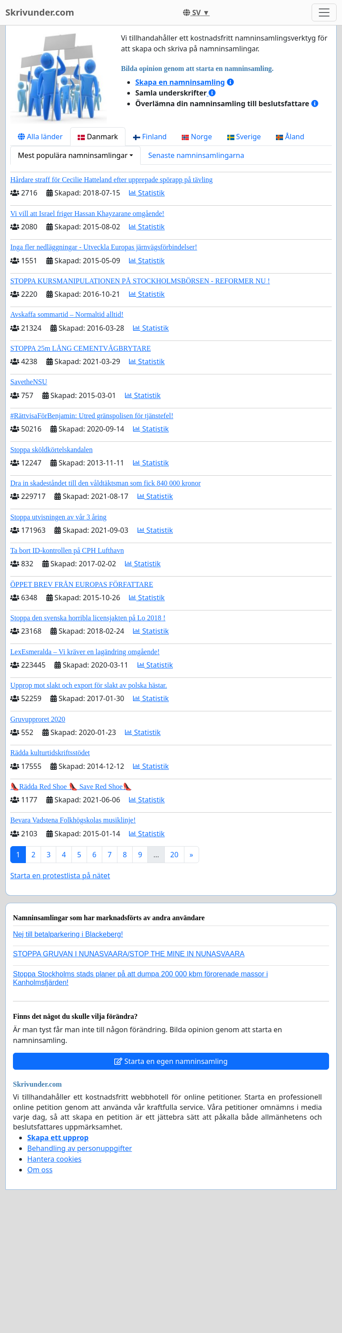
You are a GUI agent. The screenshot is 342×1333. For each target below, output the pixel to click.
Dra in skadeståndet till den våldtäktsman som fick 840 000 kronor (105, 483)
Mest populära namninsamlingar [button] (73, 155)
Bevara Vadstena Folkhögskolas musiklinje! (73, 820)
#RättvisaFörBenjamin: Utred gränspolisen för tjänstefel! (91, 415)
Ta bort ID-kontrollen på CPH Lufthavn (67, 550)
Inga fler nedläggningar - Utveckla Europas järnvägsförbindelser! (103, 247)
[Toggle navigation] (324, 12)
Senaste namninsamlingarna (196, 155)
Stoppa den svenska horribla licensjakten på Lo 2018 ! (87, 618)
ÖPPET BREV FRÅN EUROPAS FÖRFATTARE (81, 584)
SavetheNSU (28, 382)
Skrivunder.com (39, 12)
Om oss (40, 1170)
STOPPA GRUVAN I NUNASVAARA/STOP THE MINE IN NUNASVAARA (129, 954)
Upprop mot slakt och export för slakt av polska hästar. (88, 685)
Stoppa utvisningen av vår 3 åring (58, 517)
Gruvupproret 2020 (37, 719)
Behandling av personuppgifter (79, 1148)
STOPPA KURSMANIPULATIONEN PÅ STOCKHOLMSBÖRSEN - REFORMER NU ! (140, 281)
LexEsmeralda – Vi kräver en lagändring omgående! (85, 652)
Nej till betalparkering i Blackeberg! (68, 934)
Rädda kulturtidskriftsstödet (50, 752)
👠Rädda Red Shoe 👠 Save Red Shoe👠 (71, 786)
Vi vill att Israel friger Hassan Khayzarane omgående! (87, 213)
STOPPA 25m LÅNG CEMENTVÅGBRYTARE (80, 348)
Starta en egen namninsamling (171, 1061)
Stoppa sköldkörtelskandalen (51, 449)
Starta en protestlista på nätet (60, 875)
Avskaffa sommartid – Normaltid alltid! (67, 314)
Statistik (147, 193)
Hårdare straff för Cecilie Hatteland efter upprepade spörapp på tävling (111, 179)
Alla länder (40, 136)
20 (174, 855)
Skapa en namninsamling (180, 82)
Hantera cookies (54, 1159)
